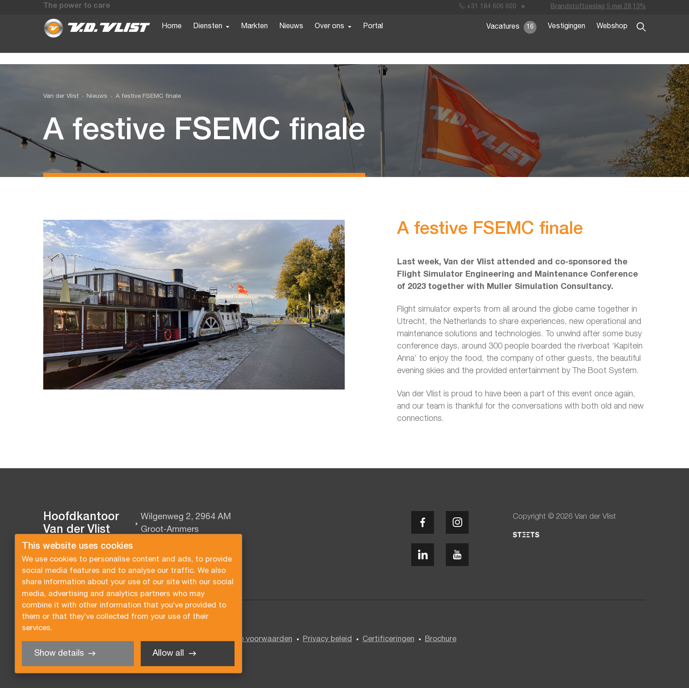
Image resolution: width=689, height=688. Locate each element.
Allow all (168, 654)
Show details (59, 654)
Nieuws (291, 40)
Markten (254, 40)
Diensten (207, 40)
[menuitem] (93, 96)
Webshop (612, 40)
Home (172, 40)
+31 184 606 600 (487, 8)
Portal (373, 40)
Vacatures (511, 41)
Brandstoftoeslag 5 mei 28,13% (598, 8)
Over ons (329, 40)
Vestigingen (566, 40)
